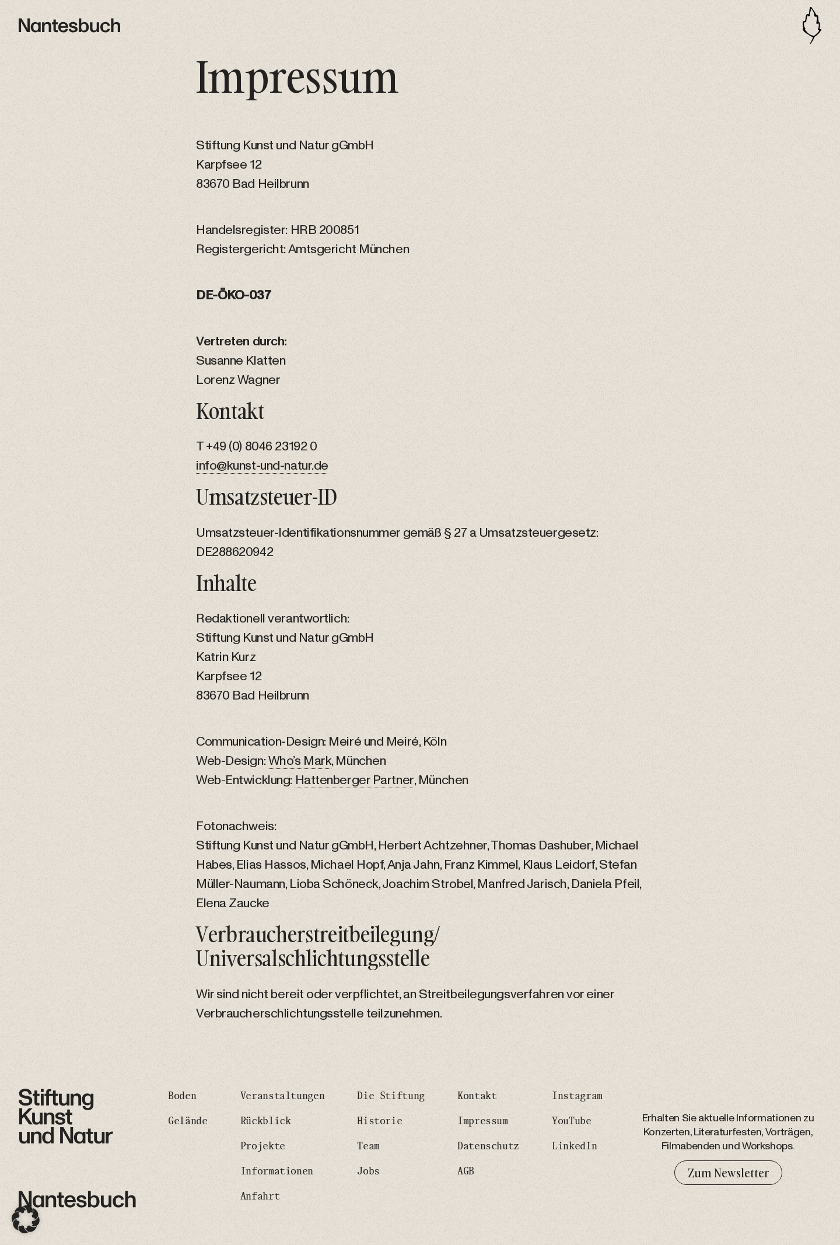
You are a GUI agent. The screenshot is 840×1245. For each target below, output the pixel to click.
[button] (25, 1219)
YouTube (571, 1121)
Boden (182, 1096)
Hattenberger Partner (354, 780)
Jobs (368, 1171)
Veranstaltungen (282, 1096)
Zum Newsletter (728, 1172)
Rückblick (265, 1121)
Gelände (187, 1121)
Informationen (276, 1171)
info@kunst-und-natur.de (262, 465)
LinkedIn (574, 1146)
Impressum (482, 1121)
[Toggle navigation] (812, 25)
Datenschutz (488, 1146)
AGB (465, 1171)
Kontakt (476, 1096)
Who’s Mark (300, 761)
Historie (379, 1121)
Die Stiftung (391, 1096)
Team (368, 1146)
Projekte (262, 1146)
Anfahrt (259, 1196)
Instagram (577, 1096)
